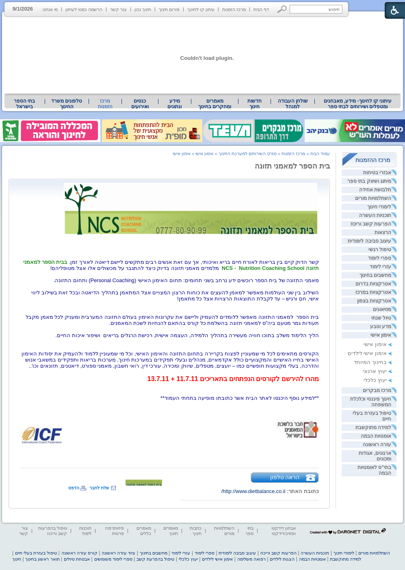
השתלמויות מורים (373, 198)
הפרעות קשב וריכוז (371, 224)
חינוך (16, 559)
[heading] (169, 354)
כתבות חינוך (195, 531)
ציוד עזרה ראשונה (118, 552)
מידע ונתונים (174, 104)
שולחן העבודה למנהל (293, 104)
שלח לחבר (99, 487)
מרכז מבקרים (377, 390)
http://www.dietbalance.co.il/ (253, 491)
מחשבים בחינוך (375, 275)
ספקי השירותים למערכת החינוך (248, 153)
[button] (282, 9)
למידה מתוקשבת (373, 427)
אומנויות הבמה (376, 436)
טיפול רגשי (379, 249)
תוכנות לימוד (85, 531)
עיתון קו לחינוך (200, 9)
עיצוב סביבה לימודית (369, 241)
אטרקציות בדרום (373, 284)
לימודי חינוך (379, 207)
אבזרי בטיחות (377, 172)
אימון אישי (380, 335)
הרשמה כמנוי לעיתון (83, 9)
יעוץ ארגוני (375, 371)
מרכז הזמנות (234, 9)
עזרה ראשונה (377, 444)
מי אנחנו (50, 9)
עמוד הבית (320, 153)
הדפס (73, 487)
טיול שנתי (381, 318)
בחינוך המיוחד (370, 362)
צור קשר (118, 9)
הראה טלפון (285, 477)
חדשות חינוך (254, 104)
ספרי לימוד (379, 258)
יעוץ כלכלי (375, 380)
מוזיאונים (382, 309)
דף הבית (261, 9)
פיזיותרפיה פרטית (114, 531)
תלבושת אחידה (375, 190)
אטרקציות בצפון (374, 301)
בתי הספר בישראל (24, 104)
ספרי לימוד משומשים (113, 559)
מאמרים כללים (143, 531)
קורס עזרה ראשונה (79, 552)
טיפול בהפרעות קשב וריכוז (52, 531)
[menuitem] (358, 104)
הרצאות (383, 232)
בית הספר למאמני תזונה (292, 166)
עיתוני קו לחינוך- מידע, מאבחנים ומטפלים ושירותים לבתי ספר (358, 104)
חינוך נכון (142, 9)
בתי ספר (249, 531)
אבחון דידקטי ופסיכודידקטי (283, 531)
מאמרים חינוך (170, 531)
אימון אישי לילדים (367, 353)
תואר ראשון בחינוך (42, 559)
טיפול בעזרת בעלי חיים (36, 552)
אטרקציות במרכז (373, 292)
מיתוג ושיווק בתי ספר (369, 181)
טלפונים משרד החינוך (66, 104)
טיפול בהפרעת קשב (155, 559)
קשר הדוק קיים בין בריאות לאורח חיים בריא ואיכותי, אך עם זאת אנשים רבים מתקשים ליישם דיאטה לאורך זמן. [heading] (191, 262)
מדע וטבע (380, 326)
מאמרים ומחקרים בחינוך (214, 104)
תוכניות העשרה (375, 215)
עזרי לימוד (380, 267)
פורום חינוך (169, 9)
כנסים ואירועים (140, 104)
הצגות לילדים (282, 559)
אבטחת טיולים (77, 559)
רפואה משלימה (251, 559)
